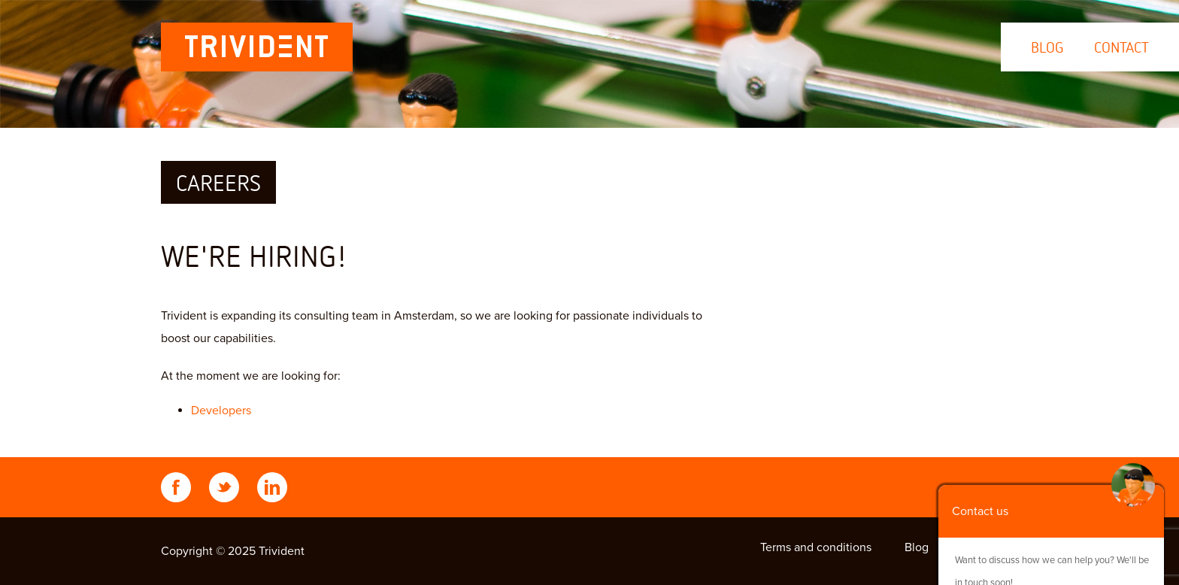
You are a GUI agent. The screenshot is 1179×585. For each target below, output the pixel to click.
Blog (1047, 47)
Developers (221, 410)
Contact (1121, 47)
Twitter (224, 487)
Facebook (176, 487)
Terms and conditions (815, 547)
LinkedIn (272, 487)
